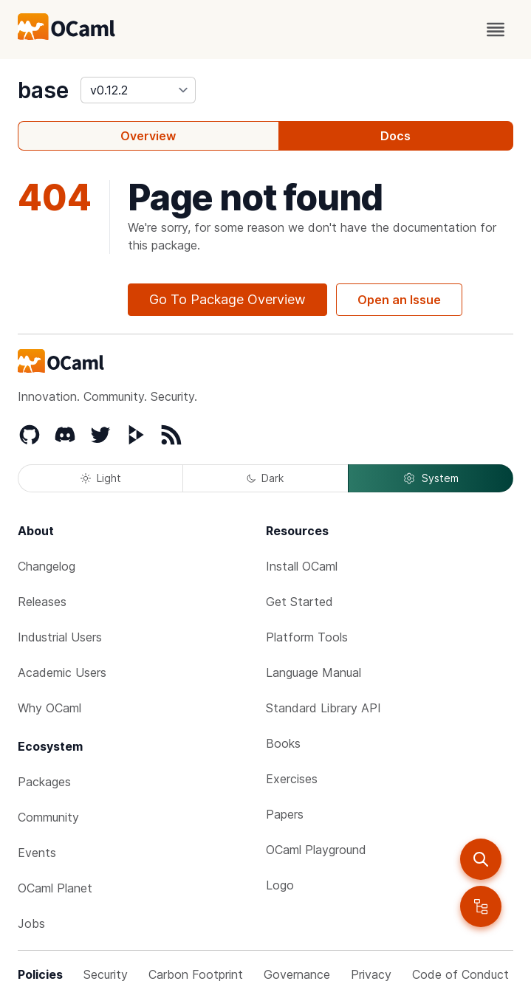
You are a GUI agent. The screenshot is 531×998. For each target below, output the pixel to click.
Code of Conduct (460, 974)
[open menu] (495, 29)
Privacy (371, 974)
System (430, 478)
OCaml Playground (316, 849)
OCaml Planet (55, 888)
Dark (265, 478)
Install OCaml (302, 566)
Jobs (31, 923)
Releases (42, 601)
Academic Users (62, 672)
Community (48, 817)
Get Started (299, 601)
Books (283, 743)
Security (105, 974)
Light (100, 478)
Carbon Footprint (195, 974)
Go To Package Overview (227, 299)
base (43, 90)
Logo (280, 885)
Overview (148, 135)
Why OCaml (49, 708)
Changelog (46, 566)
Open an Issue (399, 299)
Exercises (292, 778)
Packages (44, 781)
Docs (395, 135)
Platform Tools (307, 637)
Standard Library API (323, 708)
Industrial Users (60, 637)
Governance (297, 974)
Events (37, 852)
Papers (285, 814)
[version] (138, 90)
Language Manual (313, 672)
